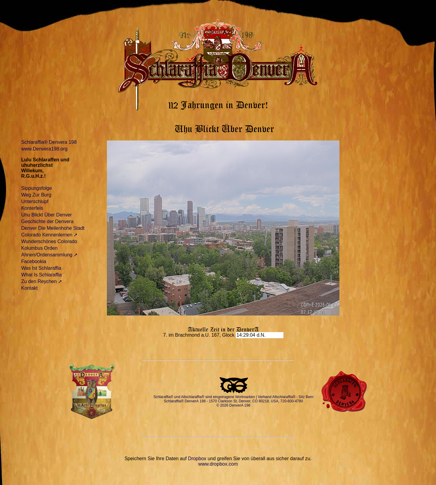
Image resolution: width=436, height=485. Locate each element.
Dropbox (197, 458)
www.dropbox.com (218, 464)
